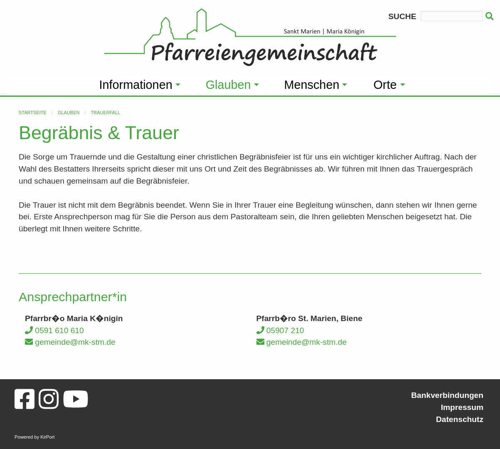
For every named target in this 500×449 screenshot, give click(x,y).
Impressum (462, 407)
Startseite (33, 112)
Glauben (69, 112)
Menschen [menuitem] (312, 84)
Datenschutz (459, 419)
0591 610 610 (54, 330)
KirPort (47, 436)
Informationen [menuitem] (135, 84)
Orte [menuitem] (385, 84)
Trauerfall (106, 112)
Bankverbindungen (447, 395)
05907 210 (280, 330)
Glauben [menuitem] (228, 84)
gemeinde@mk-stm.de (70, 342)
